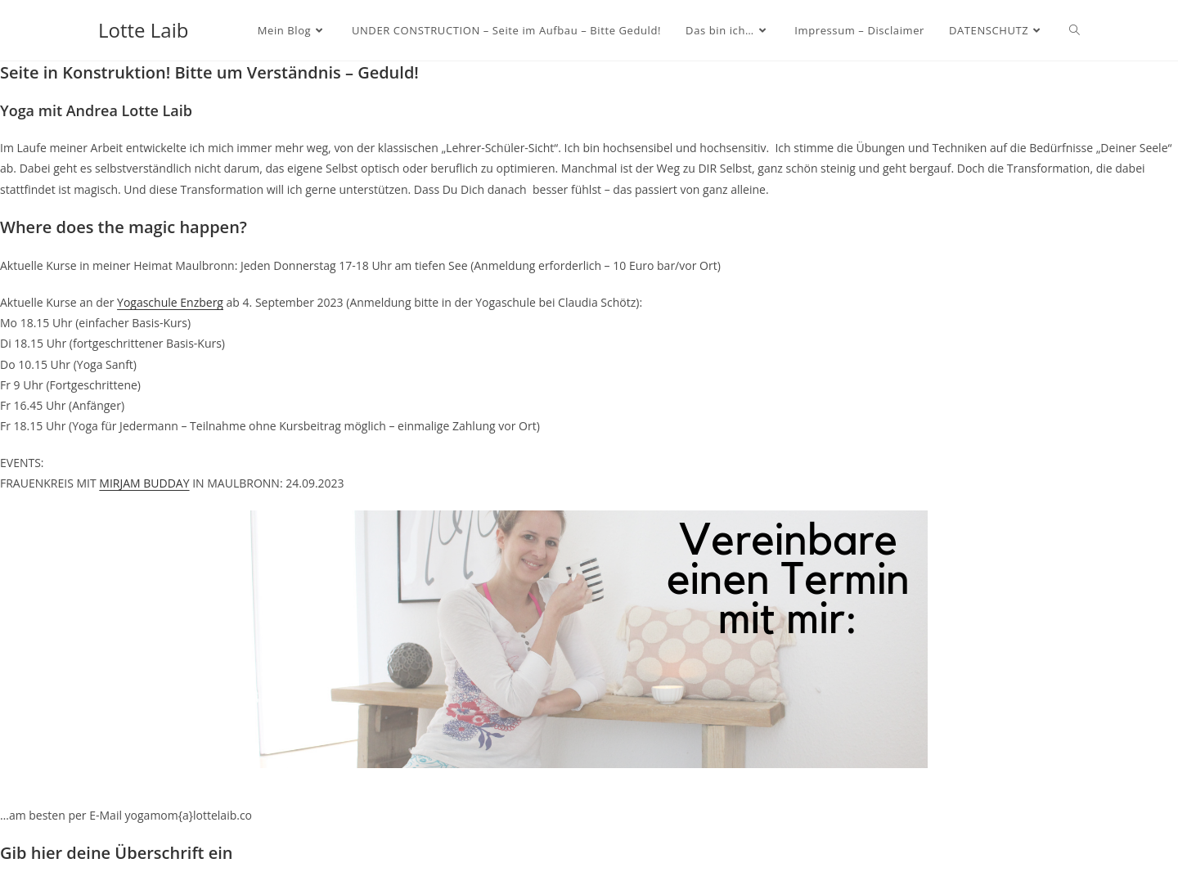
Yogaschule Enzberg (170, 302)
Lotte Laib (143, 29)
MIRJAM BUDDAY (144, 483)
